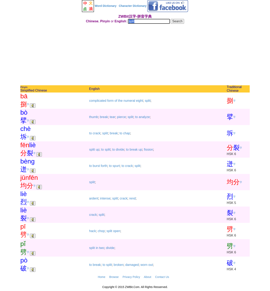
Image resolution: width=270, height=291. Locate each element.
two (101, 248)
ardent (93, 198)
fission (148, 149)
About (147, 277)
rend (132, 198)
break (104, 117)
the (120, 100)
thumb (93, 117)
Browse (114, 277)
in (97, 248)
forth (104, 166)
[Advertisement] (135, 55)
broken (119, 264)
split (147, 100)
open (116, 231)
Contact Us (162, 277)
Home (101, 277)
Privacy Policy (131, 277)
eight (139, 100)
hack (92, 231)
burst (96, 166)
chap (126, 133)
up (97, 149)
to (136, 117)
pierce (121, 117)
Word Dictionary (105, 5)
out (150, 264)
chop (101, 231)
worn (143, 264)
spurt (116, 166)
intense (105, 198)
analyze (144, 117)
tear (112, 117)
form (110, 100)
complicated (97, 100)
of (115, 100)
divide (120, 149)
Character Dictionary (132, 5)
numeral (129, 100)
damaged (132, 264)
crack (96, 133)
